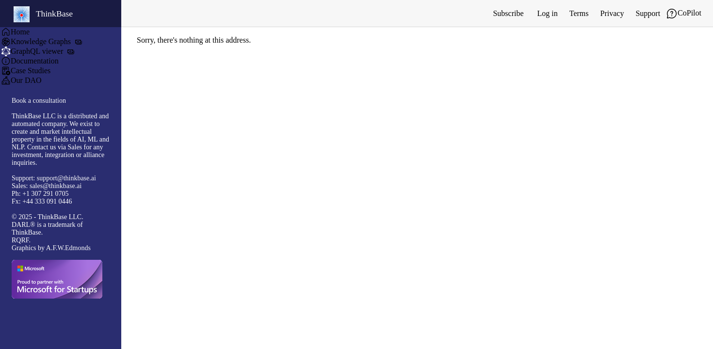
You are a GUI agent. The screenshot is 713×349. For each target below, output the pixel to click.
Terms (579, 13)
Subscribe (508, 13)
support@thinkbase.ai (66, 178)
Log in (547, 13)
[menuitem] (60, 32)
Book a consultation (39, 100)
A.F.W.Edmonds (68, 248)
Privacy (612, 13)
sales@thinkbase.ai (55, 186)
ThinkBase (43, 14)
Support (647, 13)
